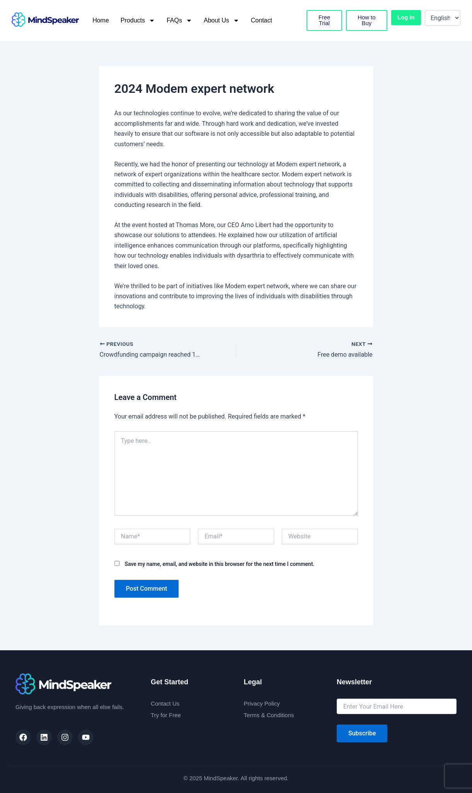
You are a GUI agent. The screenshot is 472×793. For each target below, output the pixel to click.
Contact (261, 20)
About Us (221, 20)
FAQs (179, 20)
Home (100, 20)
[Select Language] (442, 18)
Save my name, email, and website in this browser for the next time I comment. (219, 564)
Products (138, 20)
